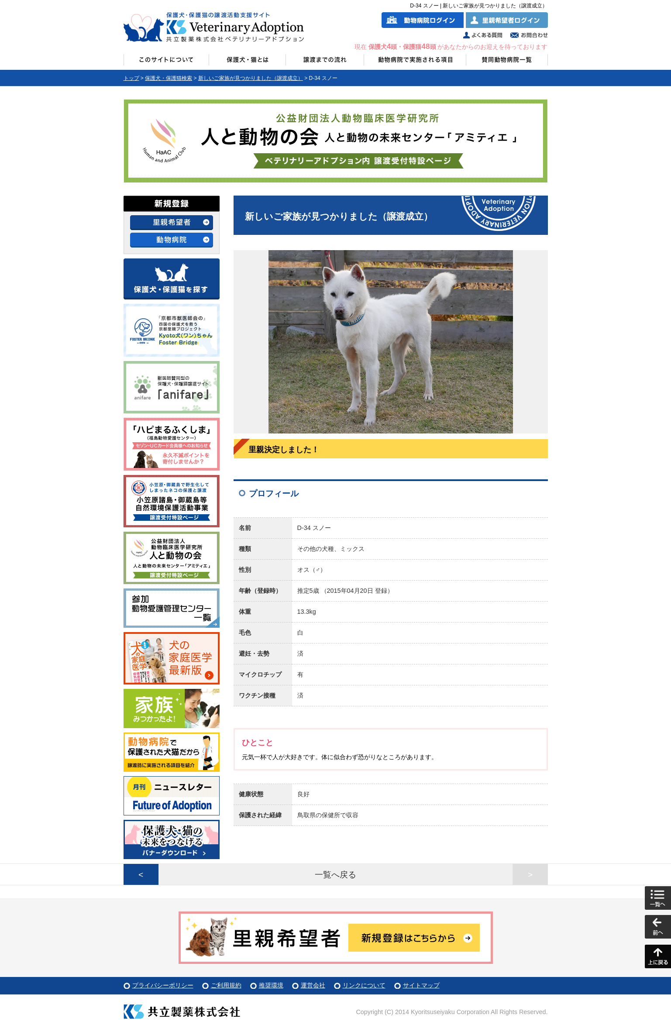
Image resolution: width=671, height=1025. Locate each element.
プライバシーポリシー (162, 985)
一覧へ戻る (335, 874)
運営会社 (313, 985)
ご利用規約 (226, 985)
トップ (131, 78)
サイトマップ (421, 985)
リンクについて (364, 985)
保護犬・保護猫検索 (168, 78)
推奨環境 (271, 985)
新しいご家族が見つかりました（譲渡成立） (250, 78)
